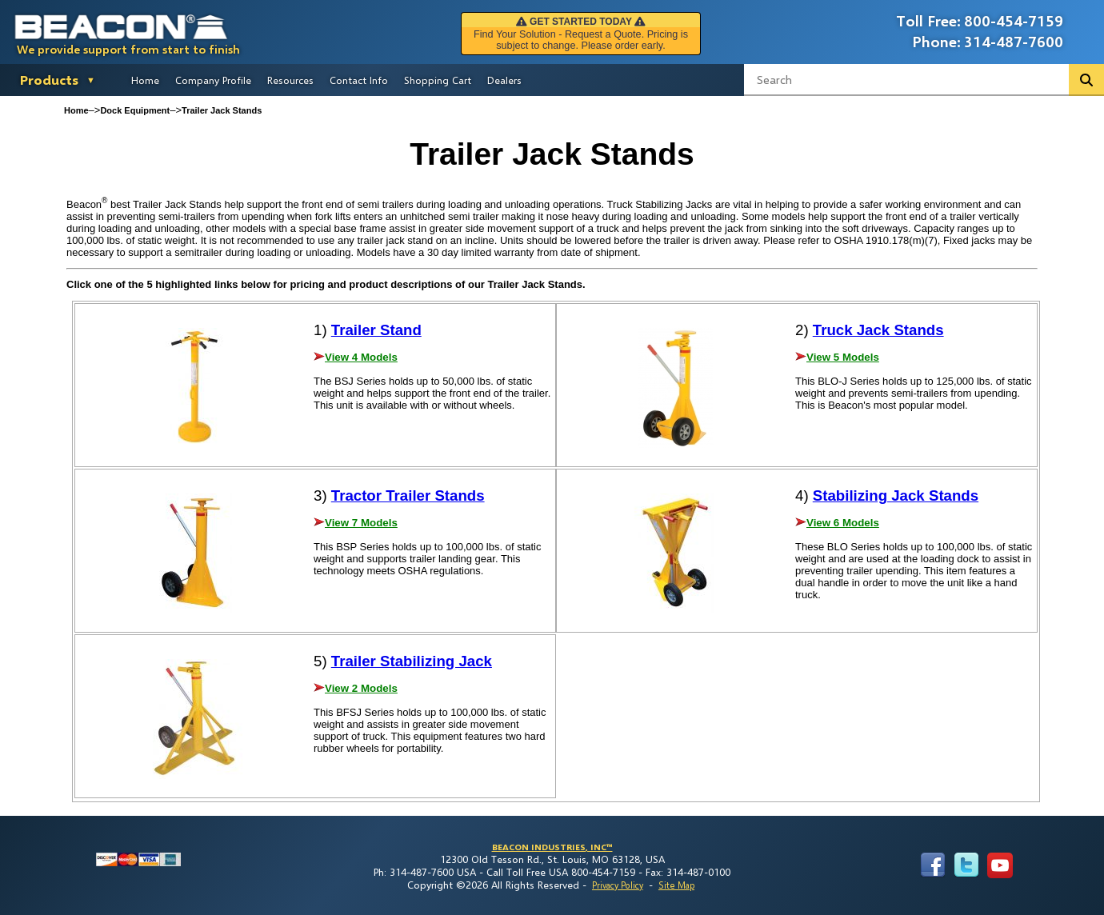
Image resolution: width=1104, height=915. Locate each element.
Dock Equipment (135, 110)
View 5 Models (842, 357)
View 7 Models (361, 523)
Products (49, 79)
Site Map (676, 885)
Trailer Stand (376, 330)
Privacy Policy (617, 885)
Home (145, 80)
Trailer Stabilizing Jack (411, 661)
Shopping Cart (437, 80)
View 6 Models (842, 523)
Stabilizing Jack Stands (895, 495)
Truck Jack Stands (878, 330)
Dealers (504, 80)
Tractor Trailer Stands (408, 495)
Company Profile (213, 80)
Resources (290, 80)
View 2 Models (361, 688)
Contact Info (359, 80)
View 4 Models (361, 357)
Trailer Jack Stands (222, 110)
